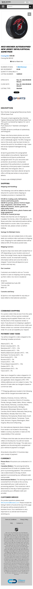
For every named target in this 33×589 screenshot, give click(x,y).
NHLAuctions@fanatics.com (10, 503)
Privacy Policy (24, 519)
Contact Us (20, 523)
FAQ (11, 523)
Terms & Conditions (10, 519)
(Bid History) (22, 67)
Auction (19, 88)
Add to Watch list (16, 61)
